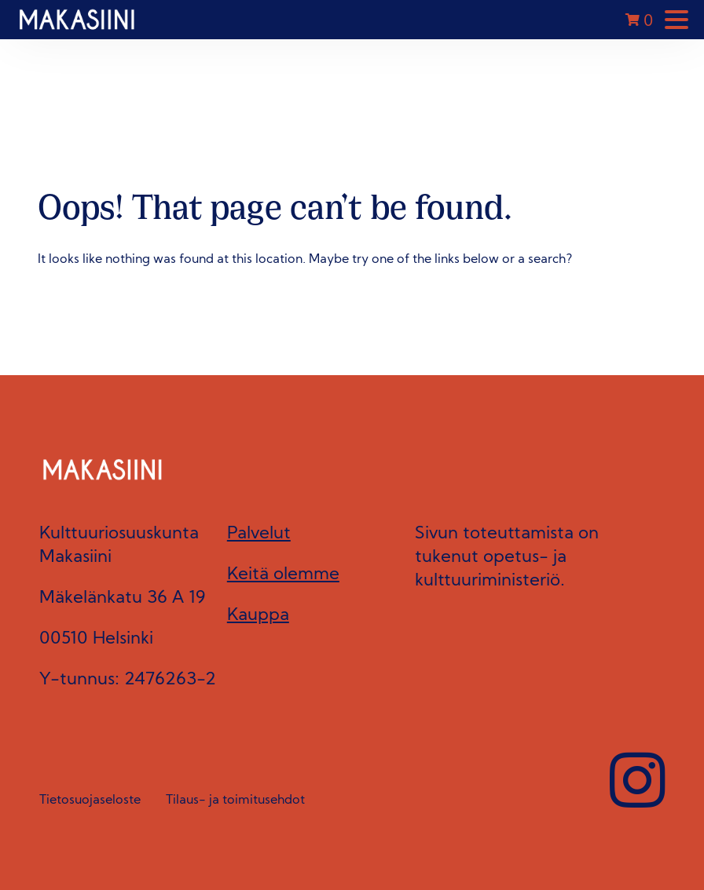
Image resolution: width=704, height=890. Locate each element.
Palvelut (259, 534)
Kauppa (258, 615)
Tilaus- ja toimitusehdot (235, 800)
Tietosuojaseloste (90, 800)
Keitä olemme (283, 575)
